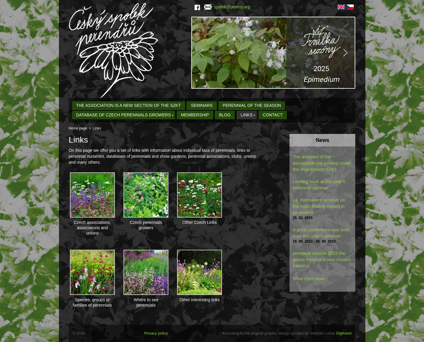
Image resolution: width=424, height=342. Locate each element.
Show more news (309, 278)
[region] (273, 52)
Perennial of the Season (252, 105)
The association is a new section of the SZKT (128, 105)
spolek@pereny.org (227, 6)
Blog (225, 115)
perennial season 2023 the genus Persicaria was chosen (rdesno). (322, 259)
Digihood (343, 333)
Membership (195, 115)
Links (247, 115)
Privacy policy (156, 333)
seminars (201, 105)
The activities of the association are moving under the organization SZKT (322, 163)
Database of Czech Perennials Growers (123, 115)
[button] (273, 52)
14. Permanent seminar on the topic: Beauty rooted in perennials (319, 206)
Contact (273, 115)
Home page (78, 128)
